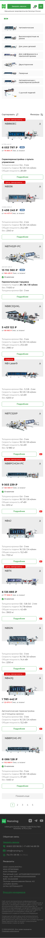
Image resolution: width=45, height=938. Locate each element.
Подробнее (22, 177)
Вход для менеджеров (14, 892)
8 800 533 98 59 (14, 846)
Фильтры (34, 114)
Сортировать (8, 114)
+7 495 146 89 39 (31, 846)
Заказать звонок (19, 6)
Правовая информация (10, 931)
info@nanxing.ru (15, 851)
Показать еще (22, 796)
